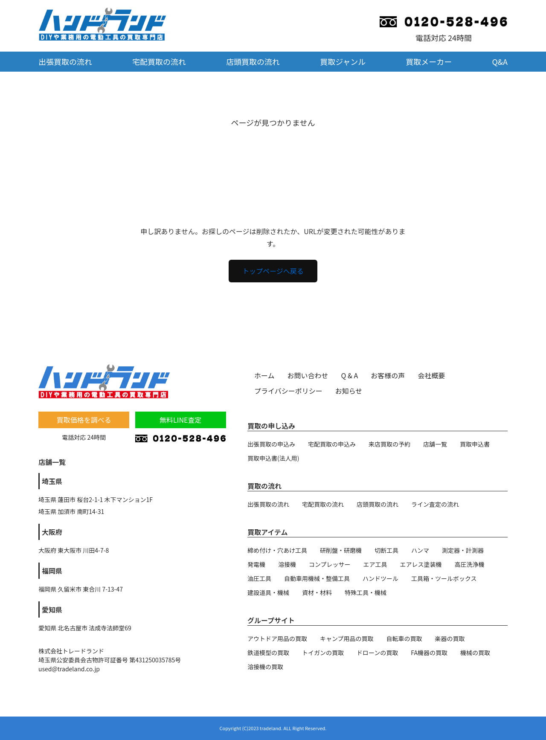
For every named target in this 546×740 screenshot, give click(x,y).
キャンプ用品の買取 (347, 638)
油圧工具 (259, 578)
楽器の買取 (450, 638)
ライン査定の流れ (435, 504)
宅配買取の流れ (159, 61)
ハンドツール (380, 578)
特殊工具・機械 (365, 592)
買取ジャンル (343, 61)
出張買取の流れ (65, 61)
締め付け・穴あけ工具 (277, 550)
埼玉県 (52, 481)
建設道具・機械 (268, 592)
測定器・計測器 (463, 550)
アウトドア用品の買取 (277, 638)
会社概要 (431, 375)
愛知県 (52, 609)
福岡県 (52, 571)
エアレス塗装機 (421, 564)
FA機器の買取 (429, 652)
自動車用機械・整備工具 (317, 578)
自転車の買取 (404, 638)
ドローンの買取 (377, 652)
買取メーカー (429, 61)
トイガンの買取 (323, 652)
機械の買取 (475, 652)
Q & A (349, 375)
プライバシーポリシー (288, 391)
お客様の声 (388, 375)
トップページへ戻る (273, 271)
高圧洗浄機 (470, 564)
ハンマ (420, 550)
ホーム (264, 375)
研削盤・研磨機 (341, 550)
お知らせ (349, 391)
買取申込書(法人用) (273, 458)
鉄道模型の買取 (268, 652)
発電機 (256, 564)
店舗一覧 (435, 444)
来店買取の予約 (389, 444)
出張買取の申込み (271, 444)
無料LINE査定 (180, 420)
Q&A (500, 61)
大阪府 (52, 532)
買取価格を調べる (84, 420)
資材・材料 (317, 592)
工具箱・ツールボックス (444, 578)
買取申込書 (475, 444)
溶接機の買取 (265, 666)
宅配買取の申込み (332, 444)
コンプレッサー (330, 564)
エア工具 (375, 564)
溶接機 (287, 564)
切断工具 (386, 550)
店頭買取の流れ (253, 61)
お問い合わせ (308, 375)
